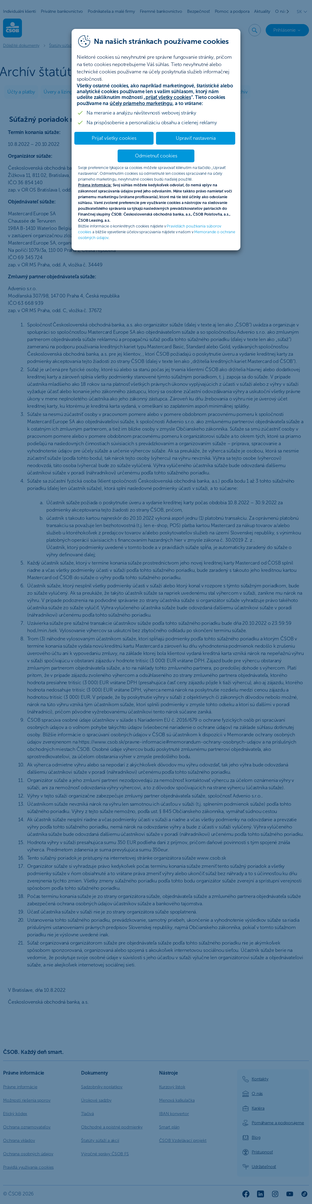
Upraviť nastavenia (196, 138)
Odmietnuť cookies (156, 156)
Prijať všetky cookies (114, 138)
